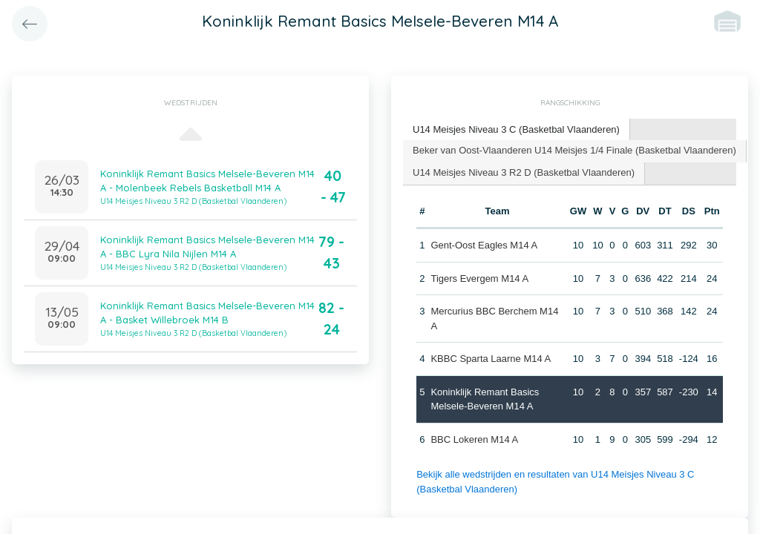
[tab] (516, 130)
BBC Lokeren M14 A (474, 439)
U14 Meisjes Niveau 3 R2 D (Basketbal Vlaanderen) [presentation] (524, 172)
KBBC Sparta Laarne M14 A (490, 358)
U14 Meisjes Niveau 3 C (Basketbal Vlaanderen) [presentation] (516, 129)
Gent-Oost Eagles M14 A (483, 245)
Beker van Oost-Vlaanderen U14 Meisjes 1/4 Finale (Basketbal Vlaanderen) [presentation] (574, 150)
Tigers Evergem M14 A (479, 278)
